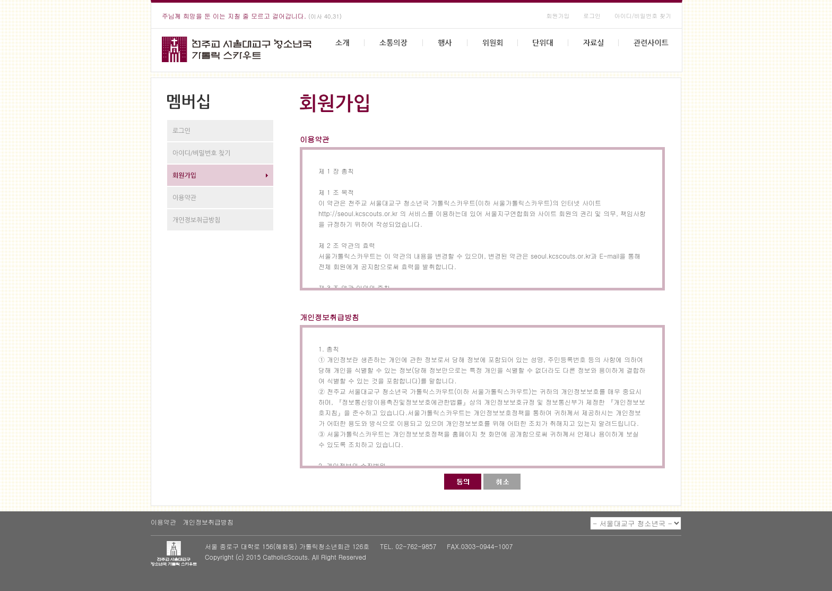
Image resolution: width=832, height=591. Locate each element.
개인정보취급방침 (208, 521)
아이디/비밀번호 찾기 (642, 16)
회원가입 (557, 16)
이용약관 (163, 521)
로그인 (592, 16)
